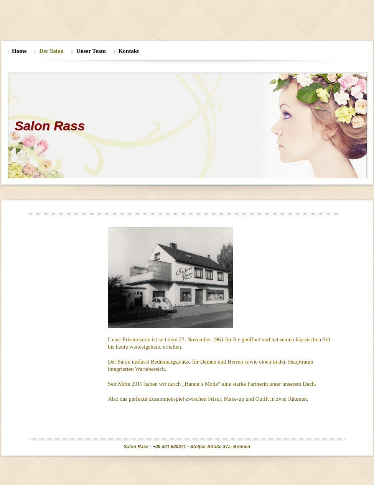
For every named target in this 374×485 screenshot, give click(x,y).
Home (19, 51)
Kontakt (129, 51)
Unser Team (91, 51)
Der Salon (51, 51)
